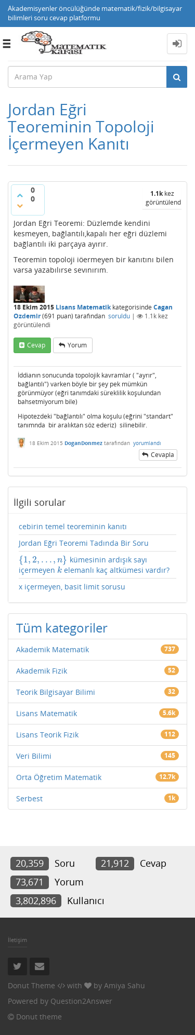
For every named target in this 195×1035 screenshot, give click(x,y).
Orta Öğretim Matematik (58, 777)
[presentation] (43, 559)
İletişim (17, 940)
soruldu (119, 316)
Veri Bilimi (33, 756)
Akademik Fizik (41, 671)
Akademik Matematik (52, 649)
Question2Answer (81, 1001)
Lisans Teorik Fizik (47, 735)
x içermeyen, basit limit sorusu (72, 587)
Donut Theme (31, 985)
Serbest (29, 798)
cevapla (162, 454)
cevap (36, 345)
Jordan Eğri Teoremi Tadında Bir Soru (84, 543)
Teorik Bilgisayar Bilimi (55, 692)
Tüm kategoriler (62, 627)
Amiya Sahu (124, 985)
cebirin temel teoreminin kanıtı (73, 526)
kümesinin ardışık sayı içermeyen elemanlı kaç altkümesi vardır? (94, 565)
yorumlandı (147, 443)
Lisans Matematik (83, 307)
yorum (77, 345)
